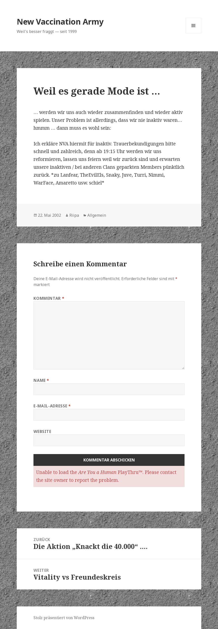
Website (42, 431)
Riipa (74, 215)
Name (41, 380)
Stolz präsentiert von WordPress (63, 617)
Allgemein (96, 215)
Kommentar (48, 298)
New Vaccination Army (60, 21)
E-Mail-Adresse (52, 406)
